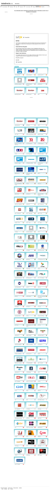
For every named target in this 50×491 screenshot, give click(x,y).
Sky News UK (40, 84)
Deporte (21, 6)
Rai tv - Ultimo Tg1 (41, 204)
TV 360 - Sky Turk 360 (29, 427)
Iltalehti (39, 353)
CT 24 (16, 390)
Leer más (17, 59)
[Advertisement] (16, 1)
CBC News (28, 125)
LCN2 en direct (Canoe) (30, 134)
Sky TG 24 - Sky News (18, 204)
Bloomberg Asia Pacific (18, 418)
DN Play (39, 381)
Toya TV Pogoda (17, 464)
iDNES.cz (39, 390)
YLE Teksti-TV (40, 344)
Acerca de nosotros (4, 487)
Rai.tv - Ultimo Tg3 (29, 213)
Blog (34, 6)
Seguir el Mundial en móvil (39, 10)
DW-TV (39, 173)
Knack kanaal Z (28, 296)
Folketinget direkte (17, 315)
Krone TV (27, 287)
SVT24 (27, 315)
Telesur (39, 268)
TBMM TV (39, 436)
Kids (16, 6)
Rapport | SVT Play (41, 315)
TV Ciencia (28, 250)
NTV (15, 427)
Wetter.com (39, 183)
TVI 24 (16, 250)
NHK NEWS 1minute (41, 399)
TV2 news (39, 306)
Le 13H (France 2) (29, 143)
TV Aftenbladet (28, 372)
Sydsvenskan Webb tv (18, 344)
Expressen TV (17, 335)
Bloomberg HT (40, 427)
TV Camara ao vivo (18, 268)
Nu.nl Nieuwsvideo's (18, 287)
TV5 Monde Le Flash (29, 163)
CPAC (39, 125)
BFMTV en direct (40, 134)
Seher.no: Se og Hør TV (30, 381)
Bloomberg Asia (17, 125)
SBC (27, 399)
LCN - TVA (16, 134)
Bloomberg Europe (18, 94)
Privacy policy (15, 487)
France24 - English (18, 163)
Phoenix (27, 183)
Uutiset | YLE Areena (29, 344)
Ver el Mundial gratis (18, 10)
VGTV (39, 372)
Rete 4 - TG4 (40, 213)
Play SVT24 (20, 62)
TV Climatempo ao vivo (41, 259)
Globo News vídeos (18, 259)
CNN (38, 94)
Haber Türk (39, 418)
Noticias (11, 6)
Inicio (2, 488)
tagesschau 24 (17, 173)
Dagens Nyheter (28, 335)
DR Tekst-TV (28, 306)
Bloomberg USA (28, 94)
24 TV (27, 436)
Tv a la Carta (28, 6)
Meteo (27, 390)
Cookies (20, 487)
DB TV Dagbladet (17, 381)
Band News (28, 259)
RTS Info (16, 296)
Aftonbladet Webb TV (41, 335)
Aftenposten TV (17, 372)
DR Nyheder (17, 306)
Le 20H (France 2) (40, 143)
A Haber (16, 436)
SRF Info (39, 287)
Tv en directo (4, 6)
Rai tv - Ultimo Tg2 (18, 213)
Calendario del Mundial (28, 10)
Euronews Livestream (18, 84)
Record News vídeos (41, 250)
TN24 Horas (28, 268)
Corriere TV (28, 204)
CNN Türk (27, 418)
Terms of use (10, 487)
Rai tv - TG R (28, 222)
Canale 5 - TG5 (17, 222)
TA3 (15, 399)
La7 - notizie (40, 222)
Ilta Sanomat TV (28, 353)
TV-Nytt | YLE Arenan (18, 353)
